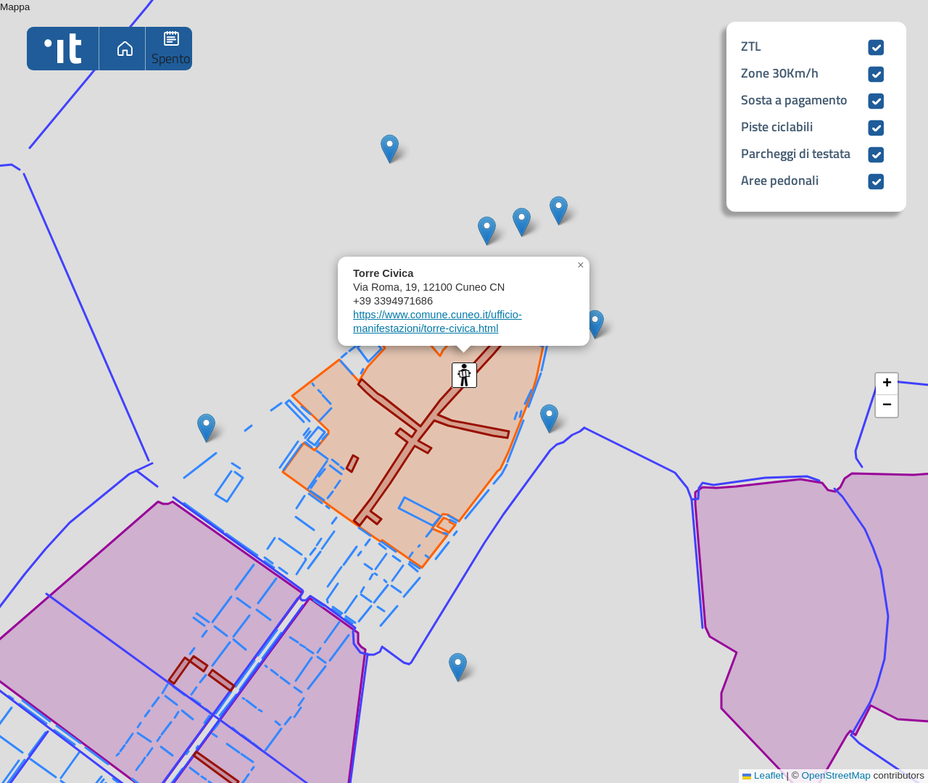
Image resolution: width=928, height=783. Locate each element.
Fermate (170, 48)
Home (123, 48)
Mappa (462, 391)
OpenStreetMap (835, 775)
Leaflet (762, 775)
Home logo (63, 48)
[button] (390, 149)
